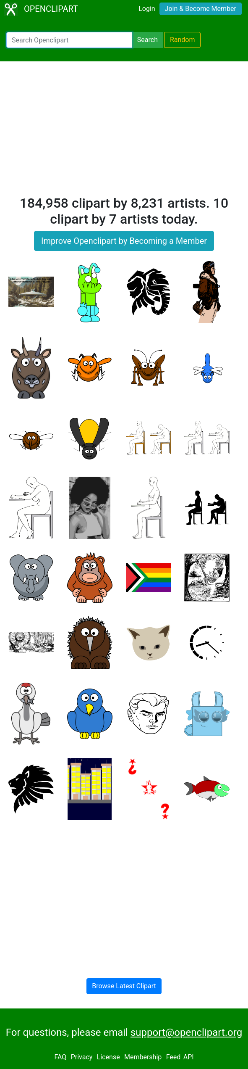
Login (146, 9)
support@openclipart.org (186, 1032)
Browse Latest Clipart (124, 986)
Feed (173, 1057)
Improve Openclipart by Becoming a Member (124, 241)
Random (182, 40)
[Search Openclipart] (69, 40)
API (188, 1057)
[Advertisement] (124, 132)
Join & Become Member (200, 9)
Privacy (82, 1057)
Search (147, 40)
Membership (143, 1057)
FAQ (60, 1057)
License (108, 1057)
